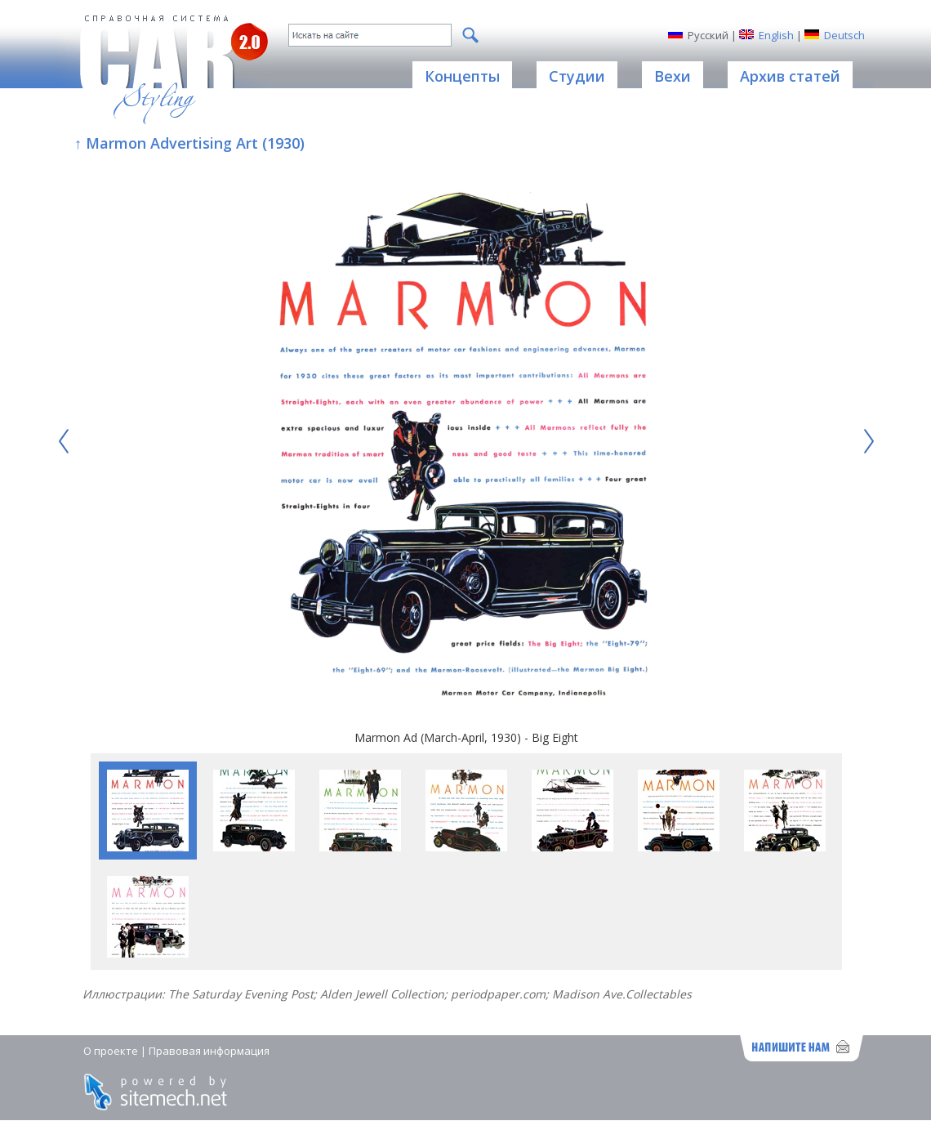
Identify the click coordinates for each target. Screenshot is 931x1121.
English (776, 35)
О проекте (110, 1050)
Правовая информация (209, 1050)
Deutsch (844, 35)
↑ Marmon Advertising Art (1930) (189, 143)
